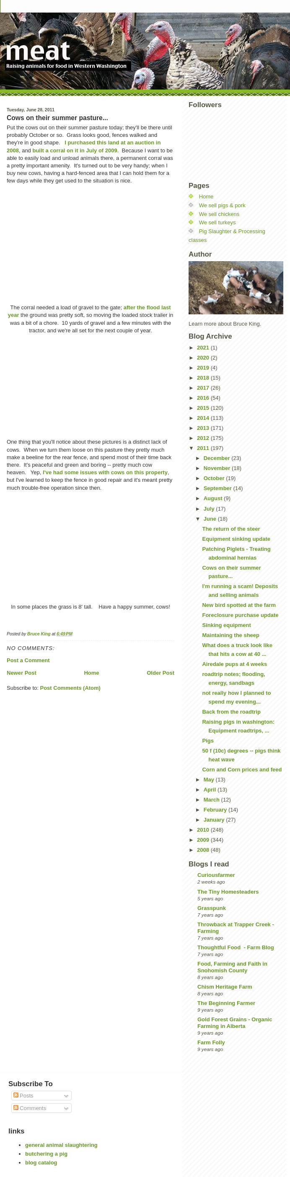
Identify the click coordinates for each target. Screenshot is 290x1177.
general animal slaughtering (61, 1145)
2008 (204, 850)
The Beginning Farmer (226, 1003)
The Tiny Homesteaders (228, 892)
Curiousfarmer (216, 875)
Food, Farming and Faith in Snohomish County (232, 967)
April (211, 789)
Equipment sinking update (236, 539)
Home (91, 673)
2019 (204, 368)
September (218, 488)
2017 (204, 388)
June (211, 519)
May (210, 779)
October (215, 478)
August (214, 498)
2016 (204, 398)
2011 (204, 448)
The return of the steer (231, 529)
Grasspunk (211, 908)
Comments (29, 1108)
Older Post (160, 673)
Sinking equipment (226, 625)
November (218, 468)
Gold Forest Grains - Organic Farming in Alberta (234, 1022)
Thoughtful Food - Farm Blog (235, 947)
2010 (204, 830)
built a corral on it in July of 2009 (74, 150)
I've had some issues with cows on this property (105, 472)
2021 (204, 347)
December (217, 458)
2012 (204, 438)
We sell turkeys (217, 222)
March (212, 800)
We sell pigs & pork (222, 205)
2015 (204, 408)
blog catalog (41, 1162)
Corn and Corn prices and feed (242, 769)
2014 (204, 418)
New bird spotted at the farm (239, 605)
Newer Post (21, 673)
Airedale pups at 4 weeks (234, 664)
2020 (204, 358)
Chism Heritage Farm (224, 987)
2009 (204, 840)
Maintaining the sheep (230, 635)
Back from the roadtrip (231, 712)
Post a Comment (28, 660)
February (216, 810)
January (215, 820)
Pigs (207, 741)
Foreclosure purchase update (240, 615)
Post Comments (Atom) (70, 688)
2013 (204, 428)
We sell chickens (219, 214)
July (210, 509)
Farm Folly (211, 1042)
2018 (204, 378)
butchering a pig (46, 1154)
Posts (23, 1095)
